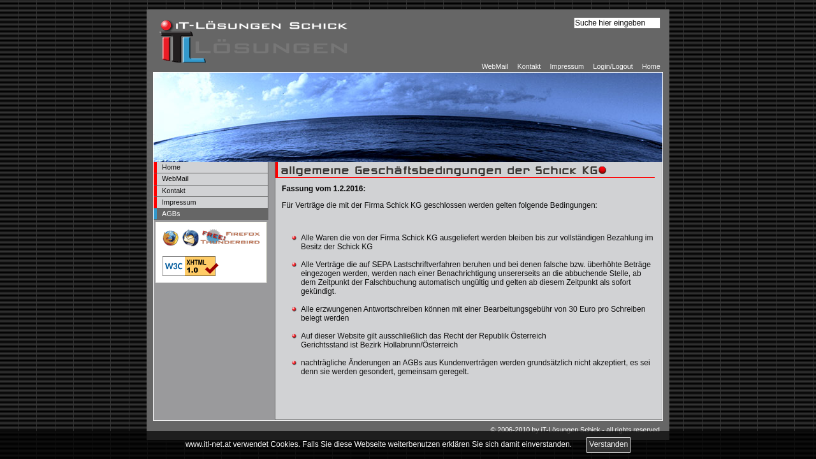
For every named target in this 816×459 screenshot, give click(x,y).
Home (651, 66)
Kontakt (529, 66)
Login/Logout (612, 66)
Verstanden (608, 444)
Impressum (567, 66)
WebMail (494, 66)
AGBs (171, 213)
